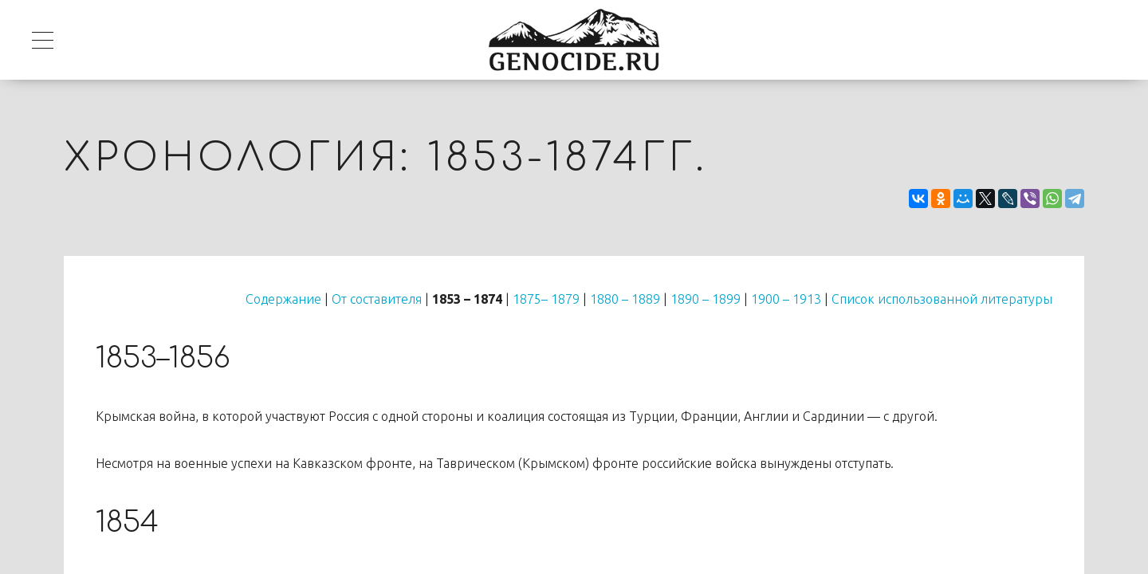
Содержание (283, 299)
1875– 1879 (546, 299)
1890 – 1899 (705, 299)
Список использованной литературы (942, 299)
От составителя (377, 299)
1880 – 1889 (625, 299)
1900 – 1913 (786, 299)
